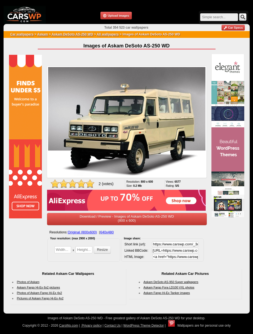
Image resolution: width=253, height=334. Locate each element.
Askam (42, 34)
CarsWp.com (68, 325)
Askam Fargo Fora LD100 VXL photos (169, 287)
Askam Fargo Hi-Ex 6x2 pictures (38, 287)
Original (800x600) (82, 232)
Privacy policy (91, 325)
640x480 (107, 232)
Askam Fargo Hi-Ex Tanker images (167, 292)
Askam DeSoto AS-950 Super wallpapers (171, 282)
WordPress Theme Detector (143, 325)
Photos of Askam (28, 282)
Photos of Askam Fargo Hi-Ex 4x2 (39, 292)
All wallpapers (108, 34)
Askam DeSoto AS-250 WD (72, 34)
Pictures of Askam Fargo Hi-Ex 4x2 (40, 298)
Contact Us (112, 325)
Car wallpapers (22, 34)
